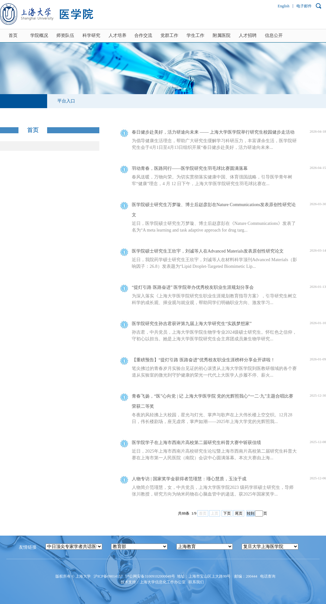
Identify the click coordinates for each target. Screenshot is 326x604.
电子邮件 (304, 6)
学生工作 (195, 35)
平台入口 (66, 101)
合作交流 (143, 35)
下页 (227, 513)
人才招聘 (248, 35)
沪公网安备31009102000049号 (150, 576)
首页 (13, 35)
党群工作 (169, 35)
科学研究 (91, 35)
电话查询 (268, 576)
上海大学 (82, 576)
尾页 (239, 513)
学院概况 (39, 35)
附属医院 (221, 35)
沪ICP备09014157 (109, 576)
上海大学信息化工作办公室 (164, 582)
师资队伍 (65, 35)
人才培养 (117, 35)
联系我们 (196, 582)
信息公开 (274, 35)
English (283, 6)
